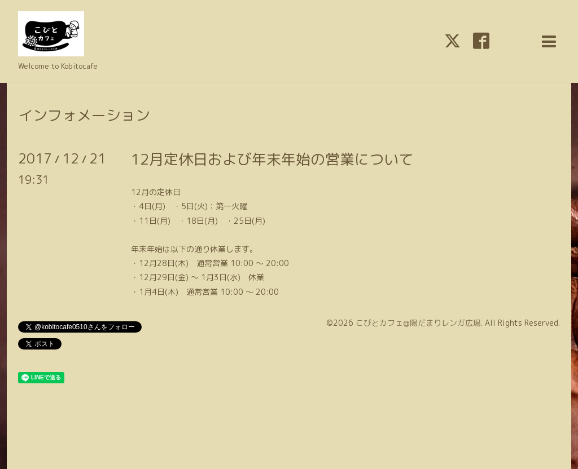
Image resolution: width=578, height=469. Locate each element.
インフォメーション (84, 115)
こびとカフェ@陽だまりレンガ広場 (418, 322)
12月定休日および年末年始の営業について (272, 159)
